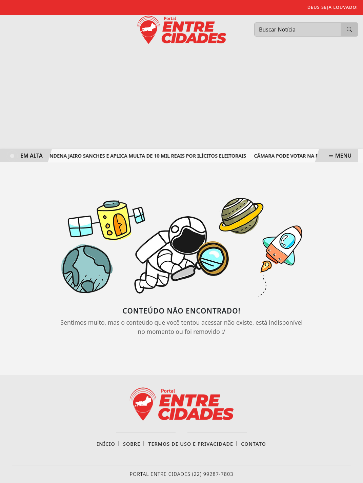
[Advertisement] (181, 98)
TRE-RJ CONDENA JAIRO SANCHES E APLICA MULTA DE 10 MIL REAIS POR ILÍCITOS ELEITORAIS (137, 156)
